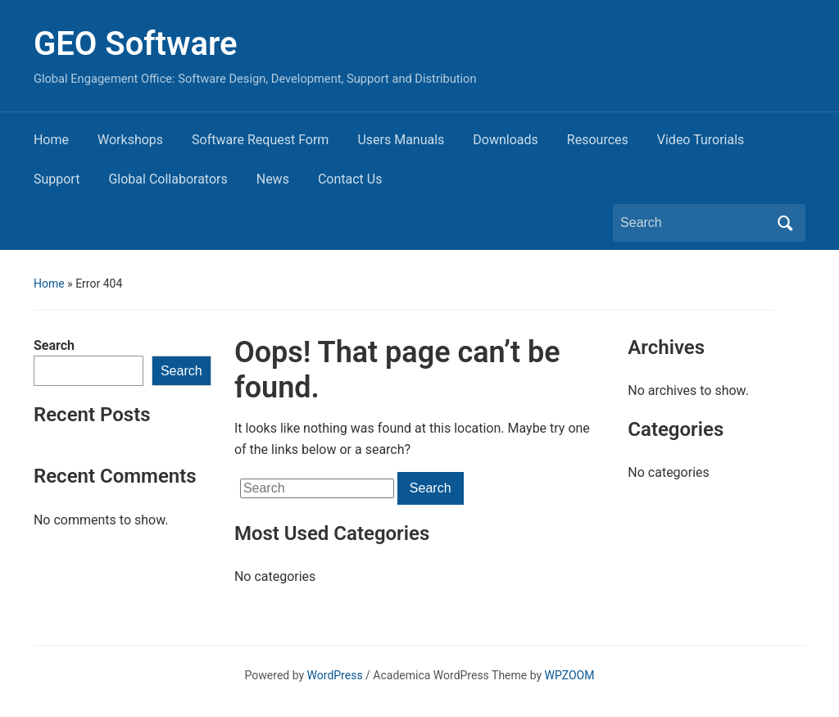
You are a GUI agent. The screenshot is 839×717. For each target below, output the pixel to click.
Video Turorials (701, 139)
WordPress (335, 675)
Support (56, 179)
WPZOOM (570, 675)
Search (54, 345)
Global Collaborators (167, 179)
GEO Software (136, 44)
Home (51, 139)
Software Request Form (260, 139)
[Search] (694, 223)
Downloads (505, 139)
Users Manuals (400, 139)
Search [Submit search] (785, 222)
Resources (597, 139)
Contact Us (350, 179)
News (272, 179)
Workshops (130, 139)
